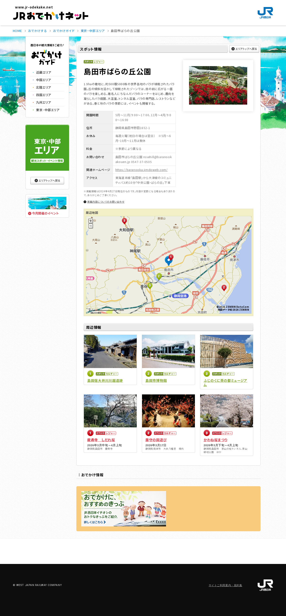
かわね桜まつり (215, 439)
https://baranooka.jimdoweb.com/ (141, 170)
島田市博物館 (156, 380)
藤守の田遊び (156, 439)
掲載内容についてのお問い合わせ (106, 201)
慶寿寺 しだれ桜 (101, 439)
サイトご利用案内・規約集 (225, 585)
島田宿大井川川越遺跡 (105, 380)
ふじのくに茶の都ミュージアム (225, 382)
